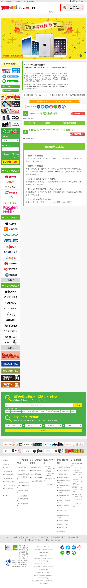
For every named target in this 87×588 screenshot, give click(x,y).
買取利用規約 (45, 537)
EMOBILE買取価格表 (22, 478)
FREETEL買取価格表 (23, 500)
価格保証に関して (62, 474)
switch (73, 411)
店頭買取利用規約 (59, 537)
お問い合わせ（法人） (53, 540)
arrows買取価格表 (35, 474)
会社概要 (17, 537)
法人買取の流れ (8, 478)
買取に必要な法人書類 (50, 474)
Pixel (23, 411)
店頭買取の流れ (8, 471)
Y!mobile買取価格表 (23, 482)
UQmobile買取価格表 (22, 491)
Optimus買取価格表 (36, 481)
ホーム (9, 537)
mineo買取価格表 (22, 496)
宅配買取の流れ (8, 474)
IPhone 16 (30, 411)
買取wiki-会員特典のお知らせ (63, 491)
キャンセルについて (77, 505)
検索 (77, 405)
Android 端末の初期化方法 (63, 516)
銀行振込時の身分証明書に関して (63, 481)
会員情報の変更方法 (63, 477)
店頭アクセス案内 (8, 481)
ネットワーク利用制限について (63, 501)
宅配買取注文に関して (50, 479)
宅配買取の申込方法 (63, 470)
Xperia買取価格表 (35, 467)
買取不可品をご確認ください (63, 496)
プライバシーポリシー (30, 537)
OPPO (36, 411)
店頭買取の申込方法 (63, 467)
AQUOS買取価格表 (36, 477)
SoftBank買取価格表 (23, 474)
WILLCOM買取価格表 (23, 486)
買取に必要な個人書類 (50, 470)
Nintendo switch (16, 411)
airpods (49, 411)
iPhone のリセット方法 (63, 511)
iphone (8, 411)
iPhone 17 (43, 411)
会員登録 (73, 1)
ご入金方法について (77, 500)
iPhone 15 (56, 411)
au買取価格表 (21, 470)
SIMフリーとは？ (62, 524)
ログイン (82, 1)
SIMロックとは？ (62, 527)
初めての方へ (7, 467)
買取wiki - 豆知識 (62, 520)
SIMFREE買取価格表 (22, 504)
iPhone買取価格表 (35, 470)
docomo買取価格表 (23, 467)
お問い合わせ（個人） (34, 540)
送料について (77, 497)
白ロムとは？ (61, 531)
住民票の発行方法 (49, 484)
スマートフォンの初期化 (77, 469)
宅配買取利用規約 (74, 537)
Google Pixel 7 (65, 411)
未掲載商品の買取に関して (63, 486)
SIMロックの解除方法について (63, 506)
